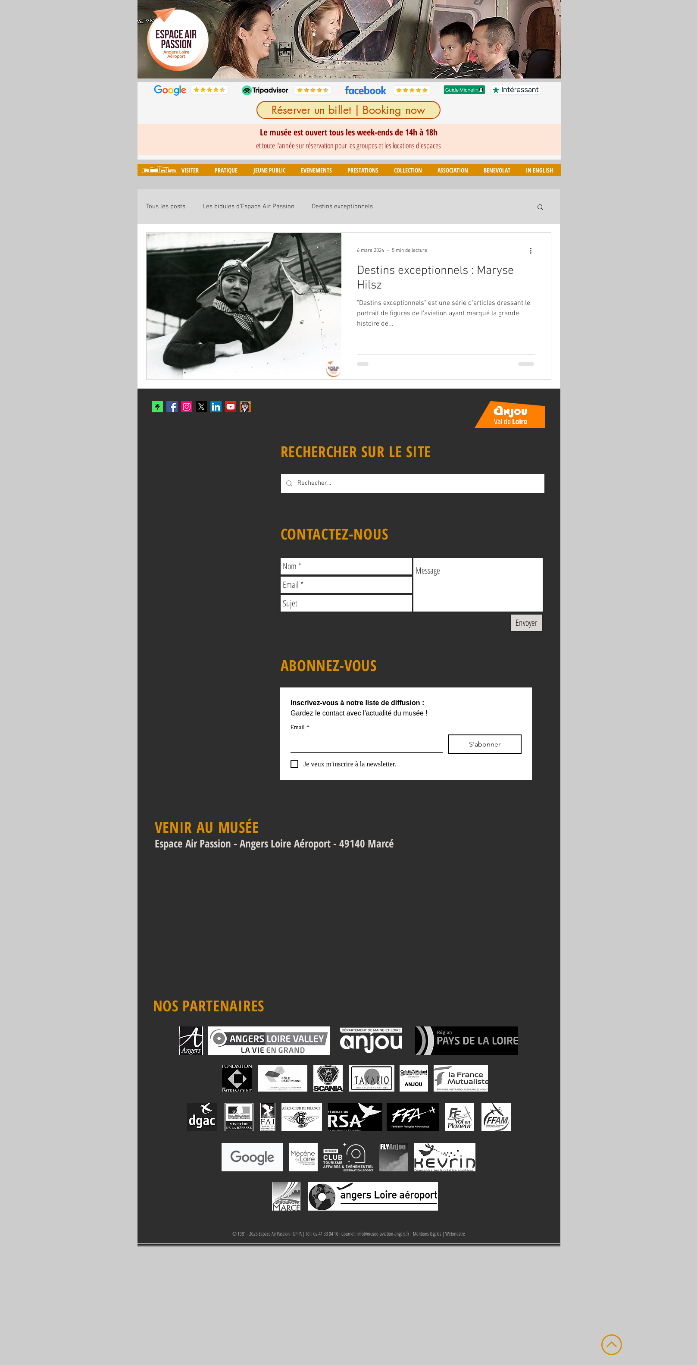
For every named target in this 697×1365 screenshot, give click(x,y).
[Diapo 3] (335, 64)
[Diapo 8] (384, 64)
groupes (366, 145)
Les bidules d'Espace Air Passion (248, 206)
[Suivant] (549, 39)
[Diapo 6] (364, 64)
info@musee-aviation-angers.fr (383, 1233)
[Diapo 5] (354, 64)
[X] (201, 406)
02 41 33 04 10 (325, 1233)
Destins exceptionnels (342, 206)
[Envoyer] (526, 623)
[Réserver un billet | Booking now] (348, 110)
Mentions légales (427, 1233)
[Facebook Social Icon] (172, 406)
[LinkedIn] (216, 406)
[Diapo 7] (374, 64)
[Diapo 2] (325, 64)
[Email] (364, 743)
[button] (189, 170)
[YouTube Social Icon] (230, 406)
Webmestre (455, 1233)
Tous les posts (165, 206)
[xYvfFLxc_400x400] (157, 406)
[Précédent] (150, 39)
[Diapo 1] (314, 65)
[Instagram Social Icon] (186, 406)
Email (300, 727)
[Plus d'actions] (534, 250)
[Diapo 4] (345, 64)
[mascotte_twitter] (245, 406)
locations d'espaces (417, 145)
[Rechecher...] (411, 483)
